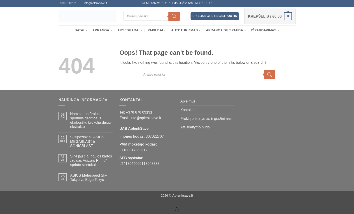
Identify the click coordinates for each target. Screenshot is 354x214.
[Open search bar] (177, 209)
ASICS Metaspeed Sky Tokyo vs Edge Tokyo (88, 177)
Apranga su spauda (226, 30)
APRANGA (102, 30)
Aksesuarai (130, 30)
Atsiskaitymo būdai (195, 127)
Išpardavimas (265, 30)
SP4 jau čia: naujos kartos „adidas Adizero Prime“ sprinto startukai (91, 160)
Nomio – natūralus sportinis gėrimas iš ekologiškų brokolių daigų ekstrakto (90, 120)
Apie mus (188, 101)
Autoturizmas (186, 30)
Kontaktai (188, 110)
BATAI (81, 30)
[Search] (174, 16)
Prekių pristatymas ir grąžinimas (206, 119)
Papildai (157, 30)
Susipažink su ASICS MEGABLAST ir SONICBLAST (87, 141)
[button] (215, 16)
